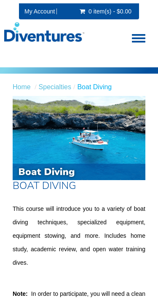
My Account (39, 11)
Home (22, 86)
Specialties (55, 86)
